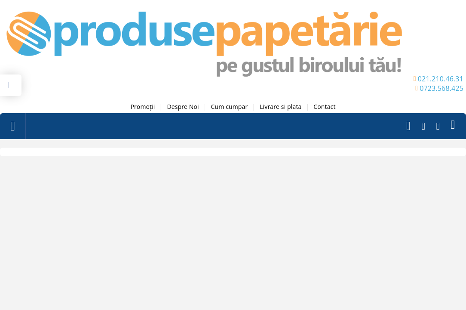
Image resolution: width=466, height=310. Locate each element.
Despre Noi (183, 106)
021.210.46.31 (440, 79)
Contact (324, 106)
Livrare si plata (280, 106)
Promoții (142, 106)
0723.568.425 (441, 88)
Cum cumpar (229, 106)
